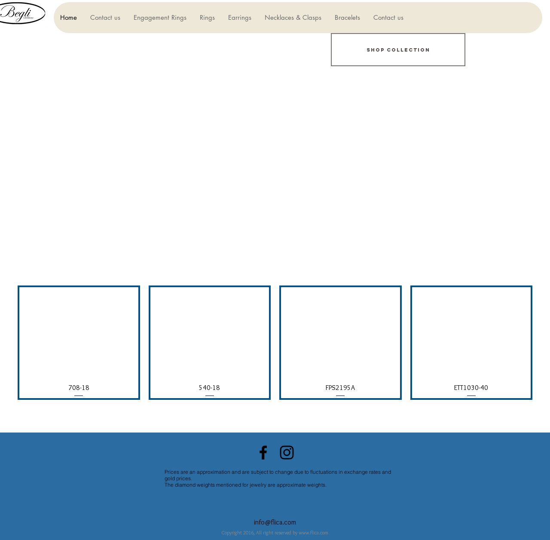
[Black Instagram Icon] (287, 452)
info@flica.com (275, 522)
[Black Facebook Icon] (263, 452)
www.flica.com (313, 532)
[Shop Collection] (398, 49)
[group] (275, 342)
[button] (160, 17)
